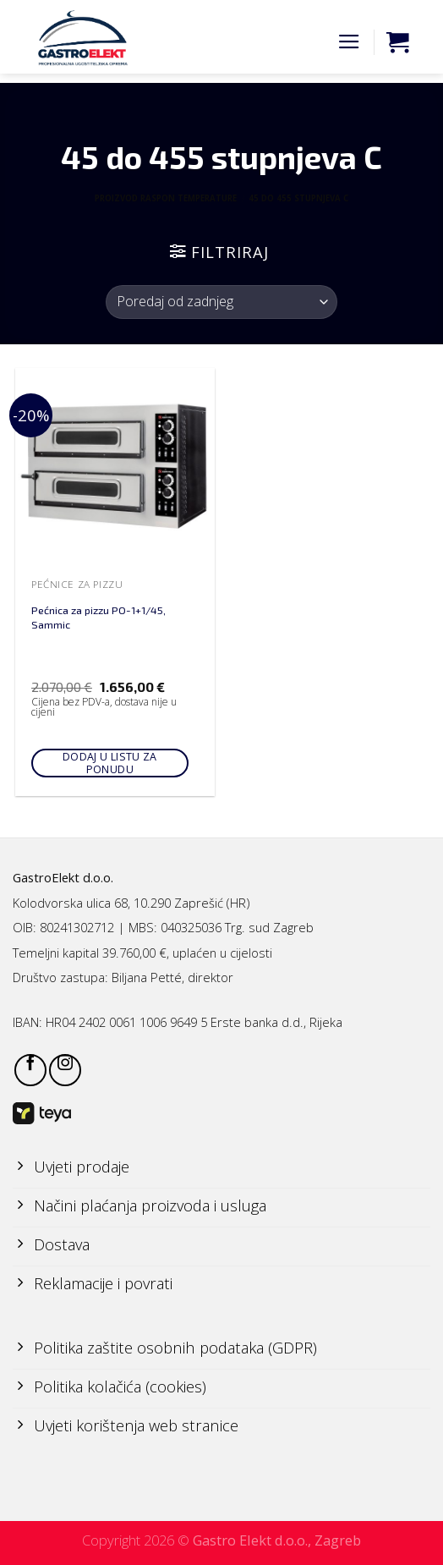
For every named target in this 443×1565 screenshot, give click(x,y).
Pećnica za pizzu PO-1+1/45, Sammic (98, 617)
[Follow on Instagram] (65, 1070)
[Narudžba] (221, 302)
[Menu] (349, 42)
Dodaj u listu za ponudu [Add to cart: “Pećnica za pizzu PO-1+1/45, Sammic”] (110, 763)
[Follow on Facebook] (30, 1070)
